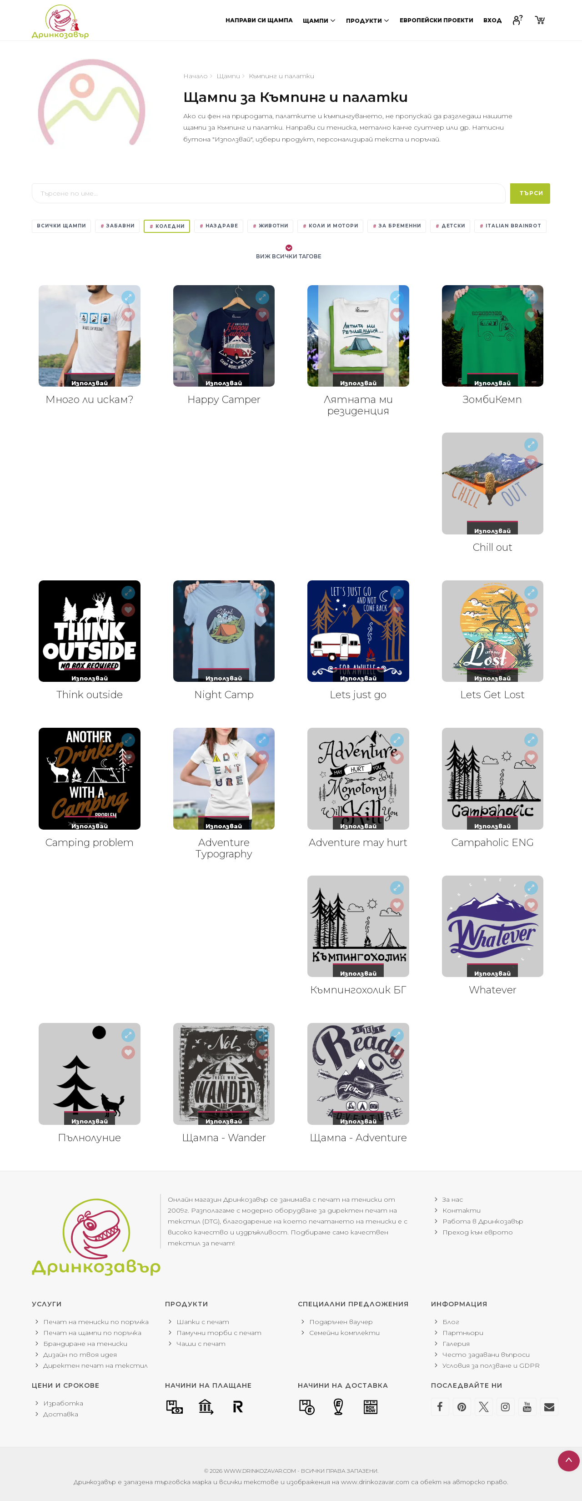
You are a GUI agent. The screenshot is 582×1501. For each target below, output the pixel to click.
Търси (531, 193)
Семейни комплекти (344, 1333)
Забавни (117, 226)
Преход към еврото (477, 1232)
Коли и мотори (330, 226)
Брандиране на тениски (85, 1344)
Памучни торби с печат (218, 1333)
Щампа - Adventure (358, 1138)
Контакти (461, 1210)
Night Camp (224, 695)
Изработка (63, 1403)
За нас (452, 1199)
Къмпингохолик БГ (358, 990)
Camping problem (89, 842)
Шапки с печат (202, 1322)
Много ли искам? (89, 399)
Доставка (60, 1414)
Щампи (319, 20)
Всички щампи (61, 226)
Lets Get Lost (492, 695)
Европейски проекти (436, 20)
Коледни (167, 226)
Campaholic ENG (493, 842)
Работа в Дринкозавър (482, 1221)
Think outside (89, 695)
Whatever (493, 990)
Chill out (492, 547)
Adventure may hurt (358, 842)
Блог (450, 1322)
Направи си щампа (259, 20)
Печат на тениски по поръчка (96, 1322)
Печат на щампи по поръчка (92, 1333)
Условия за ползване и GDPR (491, 1365)
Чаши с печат (201, 1344)
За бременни (396, 226)
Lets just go (358, 695)
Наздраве (218, 226)
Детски (450, 226)
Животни (270, 226)
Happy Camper (224, 399)
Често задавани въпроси (486, 1354)
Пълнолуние (89, 1138)
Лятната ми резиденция (358, 405)
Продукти (368, 20)
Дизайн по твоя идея (80, 1354)
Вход (492, 20)
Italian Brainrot (510, 226)
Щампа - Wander (224, 1138)
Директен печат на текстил (95, 1365)
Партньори (462, 1333)
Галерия (456, 1344)
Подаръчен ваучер (341, 1322)
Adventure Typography (224, 848)
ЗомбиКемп (492, 399)
